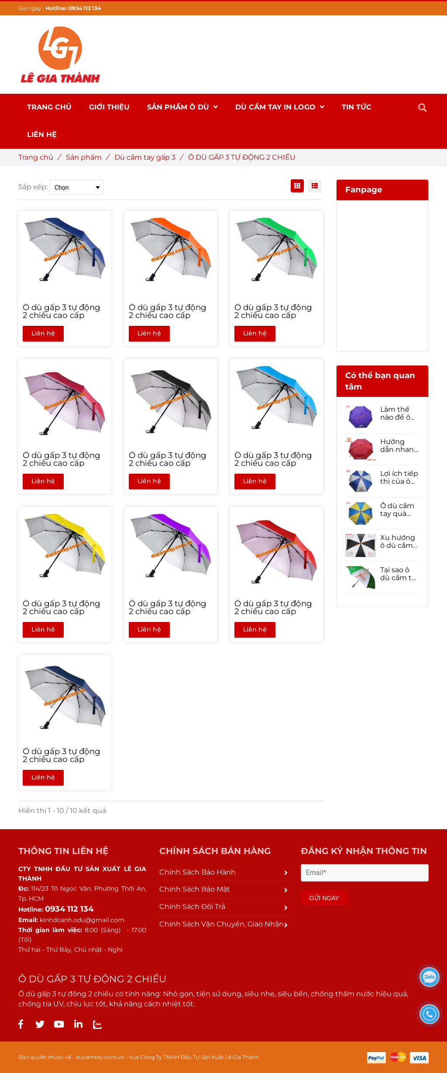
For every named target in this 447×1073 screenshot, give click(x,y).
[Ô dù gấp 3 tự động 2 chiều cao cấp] (65, 311)
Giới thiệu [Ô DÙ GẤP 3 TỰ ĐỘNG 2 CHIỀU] (109, 107)
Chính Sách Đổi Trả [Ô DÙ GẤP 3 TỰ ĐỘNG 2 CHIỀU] (223, 906)
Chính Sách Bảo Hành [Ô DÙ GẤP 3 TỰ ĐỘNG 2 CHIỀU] (223, 872)
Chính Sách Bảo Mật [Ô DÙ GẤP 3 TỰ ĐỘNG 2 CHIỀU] (223, 889)
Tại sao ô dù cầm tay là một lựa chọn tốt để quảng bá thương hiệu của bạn (399, 574)
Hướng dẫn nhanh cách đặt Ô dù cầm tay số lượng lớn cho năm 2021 (399, 446)
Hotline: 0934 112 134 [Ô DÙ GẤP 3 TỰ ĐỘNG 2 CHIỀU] (73, 8)
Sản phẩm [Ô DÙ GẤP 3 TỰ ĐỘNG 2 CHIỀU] (87, 157)
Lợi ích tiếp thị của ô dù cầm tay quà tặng (399, 477)
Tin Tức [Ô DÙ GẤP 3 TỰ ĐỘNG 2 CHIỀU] (356, 107)
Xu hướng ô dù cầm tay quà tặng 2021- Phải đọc (398, 542)
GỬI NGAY (324, 898)
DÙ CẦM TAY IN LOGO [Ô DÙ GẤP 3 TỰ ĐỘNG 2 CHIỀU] (279, 107)
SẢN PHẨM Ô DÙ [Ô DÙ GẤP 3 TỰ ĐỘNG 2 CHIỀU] (182, 107)
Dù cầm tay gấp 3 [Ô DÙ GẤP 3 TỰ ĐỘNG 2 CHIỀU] (148, 157)
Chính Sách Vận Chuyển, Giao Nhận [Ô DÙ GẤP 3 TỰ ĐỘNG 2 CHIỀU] (223, 924)
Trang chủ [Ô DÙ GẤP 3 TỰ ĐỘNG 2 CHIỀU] (39, 157)
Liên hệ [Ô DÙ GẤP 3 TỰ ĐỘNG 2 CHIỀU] (43, 333)
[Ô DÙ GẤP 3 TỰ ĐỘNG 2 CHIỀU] (20, 1024)
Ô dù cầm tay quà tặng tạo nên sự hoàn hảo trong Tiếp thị (398, 510)
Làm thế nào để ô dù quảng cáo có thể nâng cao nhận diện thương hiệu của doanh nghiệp (398, 413)
